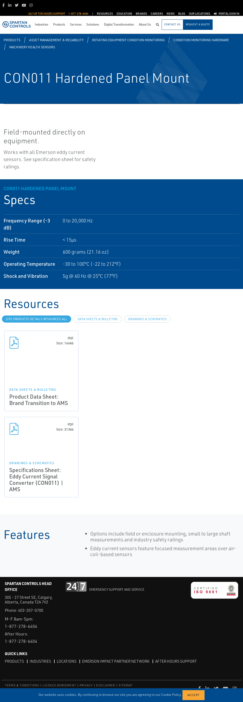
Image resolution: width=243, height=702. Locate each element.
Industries (40, 661)
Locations (66, 661)
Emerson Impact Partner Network (116, 661)
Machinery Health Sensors (32, 47)
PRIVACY (86, 685)
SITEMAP (125, 685)
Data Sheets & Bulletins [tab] (98, 319)
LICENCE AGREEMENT (59, 685)
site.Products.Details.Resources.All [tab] (36, 319)
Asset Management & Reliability (56, 40)
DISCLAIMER (105, 685)
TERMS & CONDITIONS (22, 685)
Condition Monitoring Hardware (201, 40)
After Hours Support (176, 661)
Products (12, 40)
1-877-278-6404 (21, 626)
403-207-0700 (30, 610)
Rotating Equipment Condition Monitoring (128, 40)
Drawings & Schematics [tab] (147, 319)
